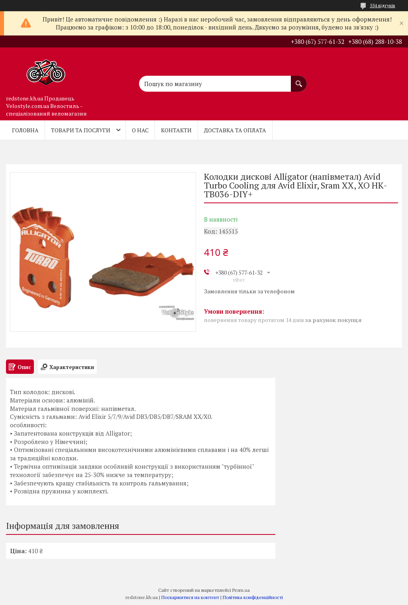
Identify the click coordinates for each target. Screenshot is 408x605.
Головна (25, 130)
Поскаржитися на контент (190, 597)
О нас (140, 130)
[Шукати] (299, 80)
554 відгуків (382, 5)
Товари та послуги (80, 130)
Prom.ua (241, 590)
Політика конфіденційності (253, 597)
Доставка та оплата (235, 130)
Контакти (176, 130)
